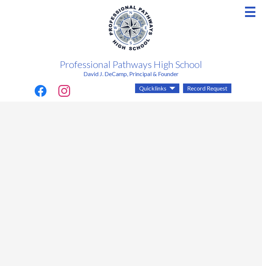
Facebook (40, 92)
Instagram (64, 92)
